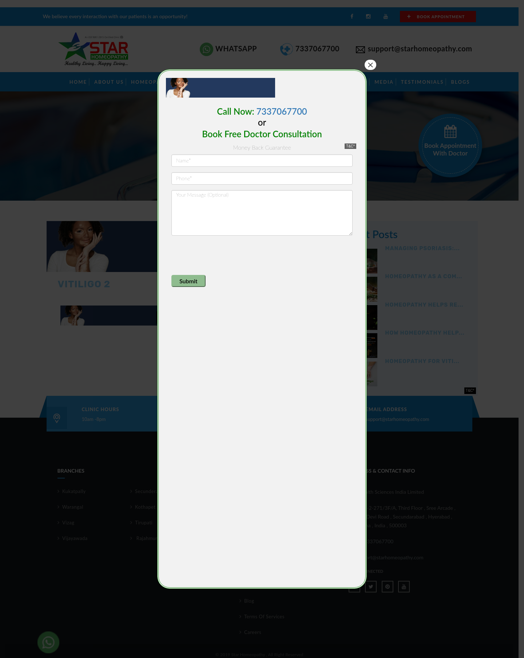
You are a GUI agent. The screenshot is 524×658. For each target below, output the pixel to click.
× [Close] (370, 65)
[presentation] (226, 255)
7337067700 (282, 111)
